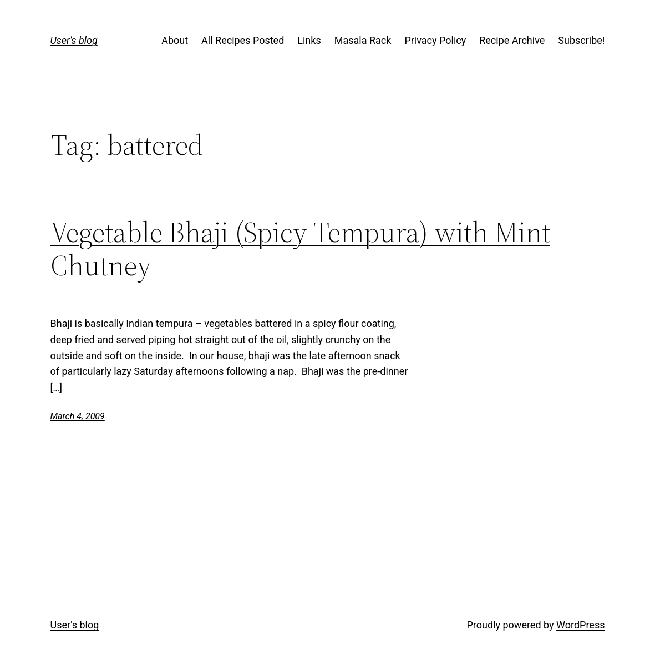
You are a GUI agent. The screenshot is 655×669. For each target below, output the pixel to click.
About (174, 40)
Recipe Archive (512, 40)
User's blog (74, 40)
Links (309, 40)
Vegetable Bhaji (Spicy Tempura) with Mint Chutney (300, 248)
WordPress (580, 625)
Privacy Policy (435, 40)
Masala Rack (363, 40)
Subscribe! (581, 40)
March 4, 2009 (77, 416)
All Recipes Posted (242, 40)
